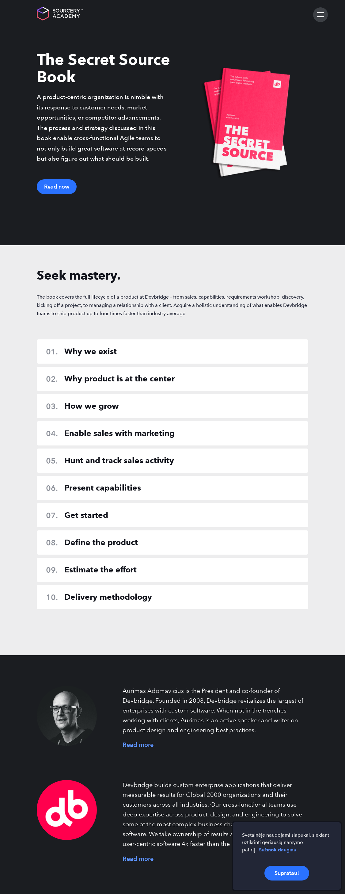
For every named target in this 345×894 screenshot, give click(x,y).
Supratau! (287, 873)
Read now (56, 186)
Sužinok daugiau (277, 850)
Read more (138, 744)
